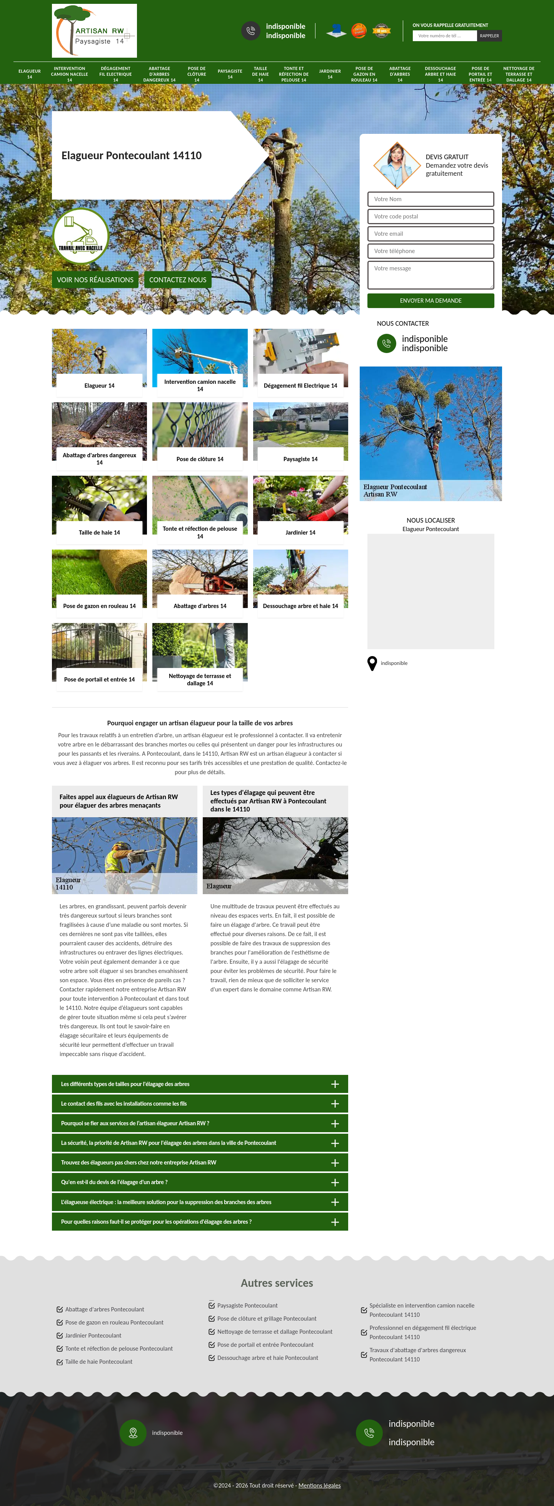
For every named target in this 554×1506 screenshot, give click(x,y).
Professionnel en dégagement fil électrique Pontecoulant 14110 (423, 1332)
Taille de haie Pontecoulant (98, 1361)
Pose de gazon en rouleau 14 (364, 74)
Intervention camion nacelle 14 (69, 74)
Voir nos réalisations (95, 279)
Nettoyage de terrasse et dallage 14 (519, 74)
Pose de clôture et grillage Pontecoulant (267, 1318)
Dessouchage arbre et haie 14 (440, 74)
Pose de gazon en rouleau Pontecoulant (114, 1322)
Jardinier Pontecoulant (93, 1335)
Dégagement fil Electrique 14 (116, 74)
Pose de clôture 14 (196, 74)
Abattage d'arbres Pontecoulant (104, 1309)
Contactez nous (178, 279)
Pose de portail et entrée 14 (480, 74)
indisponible (285, 26)
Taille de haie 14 (260, 74)
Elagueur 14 (29, 74)
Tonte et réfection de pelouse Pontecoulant (119, 1348)
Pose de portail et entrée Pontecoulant (265, 1344)
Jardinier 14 (330, 74)
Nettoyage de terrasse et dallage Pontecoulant (274, 1331)
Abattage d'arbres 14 (400, 74)
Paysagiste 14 (230, 74)
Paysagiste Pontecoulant (247, 1305)
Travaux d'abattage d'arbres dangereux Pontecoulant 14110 (418, 1354)
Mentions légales (320, 1485)
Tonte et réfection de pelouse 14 (294, 74)
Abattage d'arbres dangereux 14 (160, 74)
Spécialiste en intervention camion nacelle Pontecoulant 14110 (422, 1310)
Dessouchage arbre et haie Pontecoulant (267, 1357)
